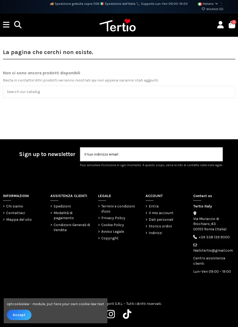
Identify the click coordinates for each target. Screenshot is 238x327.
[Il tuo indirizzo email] (145, 154)
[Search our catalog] (229, 92)
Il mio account (161, 213)
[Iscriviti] (216, 154)
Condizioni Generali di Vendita (72, 227)
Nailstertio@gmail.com (213, 250)
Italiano (208, 4)
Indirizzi (155, 233)
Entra (154, 206)
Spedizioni (62, 206)
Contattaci (15, 213)
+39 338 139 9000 (214, 237)
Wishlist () (212, 9)
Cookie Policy (112, 225)
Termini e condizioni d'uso (118, 209)
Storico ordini (160, 226)
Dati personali (161, 219)
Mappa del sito (19, 219)
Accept (19, 315)
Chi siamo (14, 206)
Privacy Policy (113, 218)
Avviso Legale (112, 231)
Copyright (110, 238)
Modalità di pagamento (64, 215)
